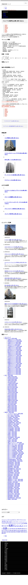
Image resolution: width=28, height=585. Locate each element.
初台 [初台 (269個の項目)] (8, 528)
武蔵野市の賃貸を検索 (13, 400)
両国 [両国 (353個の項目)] (3, 525)
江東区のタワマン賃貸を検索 (14, 364)
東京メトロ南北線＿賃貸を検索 (15, 450)
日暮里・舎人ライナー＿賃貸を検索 (16, 443)
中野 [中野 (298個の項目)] (7, 525)
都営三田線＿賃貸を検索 (13, 492)
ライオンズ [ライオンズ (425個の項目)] (10, 523)
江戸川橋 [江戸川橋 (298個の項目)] (9, 530)
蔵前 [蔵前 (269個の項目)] (10, 531)
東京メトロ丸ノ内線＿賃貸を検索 (15, 445)
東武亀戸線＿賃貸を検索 (13, 471)
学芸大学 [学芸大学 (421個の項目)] (13, 528)
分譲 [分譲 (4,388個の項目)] (5, 528)
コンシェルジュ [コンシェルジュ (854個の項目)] (11, 519)
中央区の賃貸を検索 (12, 379)
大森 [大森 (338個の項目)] (10, 528)
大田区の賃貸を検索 (12, 391)
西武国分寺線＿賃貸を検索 (14, 483)
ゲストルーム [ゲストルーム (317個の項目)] (4, 519)
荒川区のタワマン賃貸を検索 (14, 371)
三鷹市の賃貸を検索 (12, 376)
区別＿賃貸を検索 (9, 375)
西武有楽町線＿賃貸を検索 (14, 488)
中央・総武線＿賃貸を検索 (14, 416)
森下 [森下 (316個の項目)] (25, 528)
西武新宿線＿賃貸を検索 (13, 487)
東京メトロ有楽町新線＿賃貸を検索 (16, 453)
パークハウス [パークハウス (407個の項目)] (15, 521)
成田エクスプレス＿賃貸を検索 (15, 442)
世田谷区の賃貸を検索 (13, 378)
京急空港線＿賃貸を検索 (13, 421)
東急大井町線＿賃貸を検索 (14, 464)
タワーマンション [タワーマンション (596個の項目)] (21, 519)
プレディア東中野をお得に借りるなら (13, 213)
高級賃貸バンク (6, 4)
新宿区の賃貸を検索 (12, 396)
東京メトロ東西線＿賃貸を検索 (15, 455)
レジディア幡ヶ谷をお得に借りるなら (13, 239)
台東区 (6, 8)
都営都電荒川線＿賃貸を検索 (14, 497)
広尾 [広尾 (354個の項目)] (16, 528)
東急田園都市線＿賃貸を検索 (14, 468)
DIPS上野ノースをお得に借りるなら (13, 159)
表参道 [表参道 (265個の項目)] (12, 531)
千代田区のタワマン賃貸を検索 (15, 346)
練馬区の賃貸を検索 (12, 407)
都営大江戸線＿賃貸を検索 (14, 493)
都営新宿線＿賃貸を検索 (13, 495)
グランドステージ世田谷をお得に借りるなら (15, 208)
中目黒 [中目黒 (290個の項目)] (5, 525)
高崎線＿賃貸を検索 (12, 499)
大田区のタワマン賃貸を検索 (14, 354)
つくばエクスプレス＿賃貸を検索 (15, 413)
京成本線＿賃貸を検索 (13, 425)
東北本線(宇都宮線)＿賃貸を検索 (15, 461)
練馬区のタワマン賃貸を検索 (14, 370)
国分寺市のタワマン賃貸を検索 (15, 350)
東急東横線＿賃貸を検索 (13, 466)
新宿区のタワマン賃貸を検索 (14, 359)
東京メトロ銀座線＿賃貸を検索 (15, 457)
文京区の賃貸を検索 (12, 395)
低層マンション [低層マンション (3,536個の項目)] (16, 525)
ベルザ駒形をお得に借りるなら (12, 138)
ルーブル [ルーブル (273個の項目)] (18, 523)
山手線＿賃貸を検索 (12, 439)
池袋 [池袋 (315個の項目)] (12, 530)
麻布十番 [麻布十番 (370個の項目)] (3, 533)
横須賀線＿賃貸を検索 (13, 476)
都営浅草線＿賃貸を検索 (13, 496)
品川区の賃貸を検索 (12, 385)
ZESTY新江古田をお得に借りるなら (13, 278)
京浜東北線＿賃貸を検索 (13, 426)
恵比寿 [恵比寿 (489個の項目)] (19, 528)
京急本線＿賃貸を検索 (13, 420)
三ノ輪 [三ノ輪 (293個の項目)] (21, 523)
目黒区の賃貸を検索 (12, 405)
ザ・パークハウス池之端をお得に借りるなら (15, 174)
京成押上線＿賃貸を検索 (13, 424)
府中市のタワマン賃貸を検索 (14, 356)
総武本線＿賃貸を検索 (13, 482)
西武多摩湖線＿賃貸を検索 (14, 486)
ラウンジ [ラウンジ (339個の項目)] (15, 523)
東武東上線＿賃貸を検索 (13, 474)
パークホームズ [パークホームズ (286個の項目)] (21, 521)
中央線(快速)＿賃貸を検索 (13, 418)
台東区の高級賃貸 (6, 105)
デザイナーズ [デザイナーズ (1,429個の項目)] (7, 522)
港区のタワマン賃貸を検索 (14, 367)
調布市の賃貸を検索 (12, 409)
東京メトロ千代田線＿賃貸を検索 (15, 447)
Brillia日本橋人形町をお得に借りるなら (13, 329)
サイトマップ (8, 337)
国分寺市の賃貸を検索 (13, 387)
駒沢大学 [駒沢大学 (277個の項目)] (25, 531)
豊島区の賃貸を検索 (12, 410)
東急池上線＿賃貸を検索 (13, 467)
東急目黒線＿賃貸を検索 (13, 470)
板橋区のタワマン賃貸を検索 (14, 362)
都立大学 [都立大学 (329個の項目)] (15, 531)
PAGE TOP (4, 540)
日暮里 (4, 15)
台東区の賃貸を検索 (12, 384)
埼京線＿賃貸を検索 (12, 436)
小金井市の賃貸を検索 (13, 392)
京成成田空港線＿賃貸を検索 (14, 422)
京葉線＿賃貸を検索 (12, 433)
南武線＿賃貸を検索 (12, 434)
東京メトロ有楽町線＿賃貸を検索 (15, 454)
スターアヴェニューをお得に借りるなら (14, 246)
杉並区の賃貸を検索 (12, 397)
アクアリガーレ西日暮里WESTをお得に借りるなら (13, 126)
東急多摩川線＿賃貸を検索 (14, 463)
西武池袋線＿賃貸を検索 (13, 490)
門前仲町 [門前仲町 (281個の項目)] (22, 531)
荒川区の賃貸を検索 (12, 408)
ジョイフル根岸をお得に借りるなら (10, 101)
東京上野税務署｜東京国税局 (8, 106)
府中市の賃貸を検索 (12, 393)
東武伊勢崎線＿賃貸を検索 (14, 472)
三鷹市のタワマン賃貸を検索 (14, 339)
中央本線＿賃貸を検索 (13, 417)
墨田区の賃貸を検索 (12, 389)
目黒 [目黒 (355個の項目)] (25, 530)
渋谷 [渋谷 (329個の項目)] (17, 530)
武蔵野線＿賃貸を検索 (13, 478)
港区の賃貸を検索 (12, 404)
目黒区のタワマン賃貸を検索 (14, 368)
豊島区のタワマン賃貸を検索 (14, 374)
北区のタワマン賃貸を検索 (14, 345)
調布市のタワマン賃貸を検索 (14, 372)
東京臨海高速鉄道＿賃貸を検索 (15, 459)
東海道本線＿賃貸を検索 (13, 475)
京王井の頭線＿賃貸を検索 (14, 428)
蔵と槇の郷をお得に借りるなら (12, 285)
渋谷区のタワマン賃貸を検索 (14, 366)
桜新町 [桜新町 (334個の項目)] (22, 528)
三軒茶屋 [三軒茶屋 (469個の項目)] (25, 523)
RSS (6, 535)
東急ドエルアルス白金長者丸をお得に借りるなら (16, 303)
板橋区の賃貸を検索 (12, 399)
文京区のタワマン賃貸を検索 (14, 358)
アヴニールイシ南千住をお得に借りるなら (14, 254)
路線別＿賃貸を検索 (9, 412)
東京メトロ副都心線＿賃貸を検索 (15, 446)
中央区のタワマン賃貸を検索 (14, 342)
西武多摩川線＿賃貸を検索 (14, 484)
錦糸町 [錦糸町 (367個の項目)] (18, 531)
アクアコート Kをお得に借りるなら (13, 180)
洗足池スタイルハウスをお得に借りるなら (14, 270)
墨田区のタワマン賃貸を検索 (14, 353)
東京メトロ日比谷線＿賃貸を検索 (15, 451)
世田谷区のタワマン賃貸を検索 (15, 341)
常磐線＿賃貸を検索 (12, 441)
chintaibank (5, 16)
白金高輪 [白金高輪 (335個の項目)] (21, 530)
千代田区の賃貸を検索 (13, 383)
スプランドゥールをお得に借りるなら (13, 322)
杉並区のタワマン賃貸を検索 (14, 360)
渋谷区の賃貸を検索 (12, 403)
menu (26, 3)
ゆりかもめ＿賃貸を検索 (13, 414)
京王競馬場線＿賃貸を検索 (14, 430)
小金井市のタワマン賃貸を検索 (15, 355)
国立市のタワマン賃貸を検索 (14, 351)
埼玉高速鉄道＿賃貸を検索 (14, 437)
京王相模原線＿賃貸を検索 (14, 429)
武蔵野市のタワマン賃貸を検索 (15, 363)
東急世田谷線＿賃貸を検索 (14, 462)
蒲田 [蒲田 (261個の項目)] (8, 531)
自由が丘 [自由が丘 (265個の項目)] (5, 531)
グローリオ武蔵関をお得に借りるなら (13, 197)
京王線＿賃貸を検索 (12, 432)
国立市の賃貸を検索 (12, 388)
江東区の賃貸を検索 (12, 401)
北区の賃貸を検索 (12, 382)
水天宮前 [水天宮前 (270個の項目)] (6, 530)
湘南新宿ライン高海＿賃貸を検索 (15, 480)
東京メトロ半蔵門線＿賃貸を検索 (15, 449)
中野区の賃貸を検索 (12, 380)
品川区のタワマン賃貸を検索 (14, 349)
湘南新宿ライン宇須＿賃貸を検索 (15, 479)
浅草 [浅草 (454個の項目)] (15, 530)
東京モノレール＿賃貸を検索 (14, 458)
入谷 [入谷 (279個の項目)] (24, 525)
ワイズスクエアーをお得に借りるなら (11, 121)
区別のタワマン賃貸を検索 (11, 338)
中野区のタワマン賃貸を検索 (14, 343)
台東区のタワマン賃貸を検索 (14, 347)
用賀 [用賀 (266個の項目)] (19, 530)
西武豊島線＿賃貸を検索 (13, 491)
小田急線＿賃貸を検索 (13, 438)
